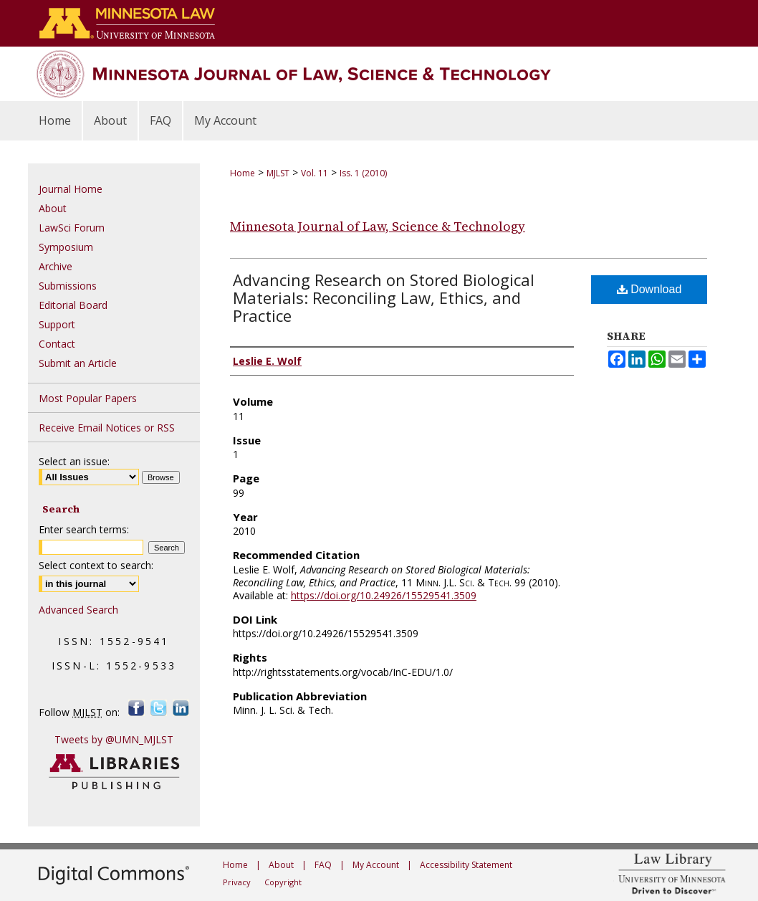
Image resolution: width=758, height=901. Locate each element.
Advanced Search (78, 609)
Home (242, 173)
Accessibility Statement (466, 865)
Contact (57, 344)
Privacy (237, 882)
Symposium (66, 247)
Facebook (136, 708)
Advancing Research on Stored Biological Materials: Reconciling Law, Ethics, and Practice (383, 297)
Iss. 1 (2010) (363, 173)
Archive (55, 266)
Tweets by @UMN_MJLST (113, 739)
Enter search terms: (84, 529)
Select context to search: (96, 565)
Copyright (283, 882)
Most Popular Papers (88, 398)
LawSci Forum (72, 227)
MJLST (278, 173)
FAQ (323, 865)
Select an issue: (74, 461)
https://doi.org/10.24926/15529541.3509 (383, 595)
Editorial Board (73, 305)
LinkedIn (181, 708)
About (53, 208)
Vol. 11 (314, 173)
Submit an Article (78, 363)
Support (57, 324)
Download (649, 289)
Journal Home (70, 189)
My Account (375, 865)
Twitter (158, 708)
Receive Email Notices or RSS (107, 427)
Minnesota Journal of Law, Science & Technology (377, 226)
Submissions (68, 285)
